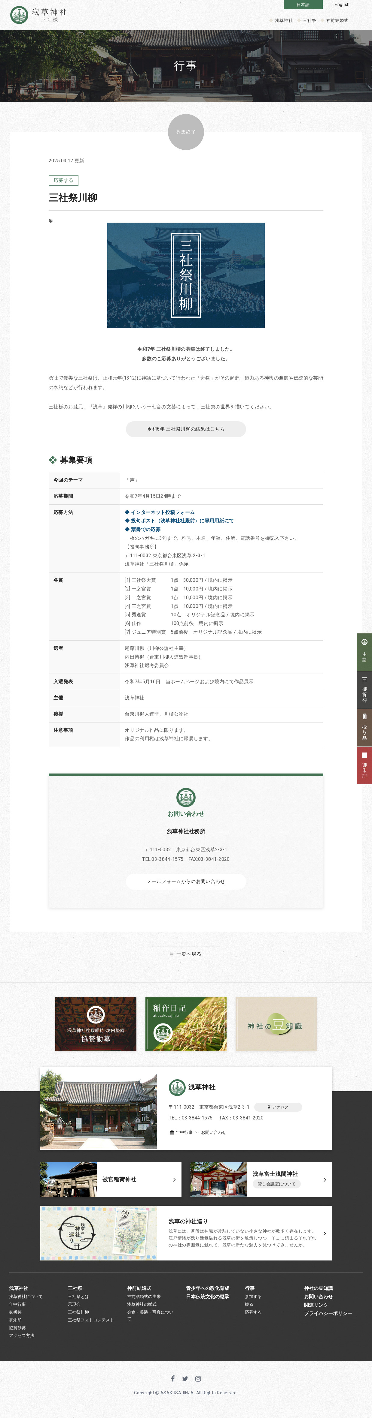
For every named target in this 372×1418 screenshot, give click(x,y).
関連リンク (316, 1309)
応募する (63, 181)
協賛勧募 (17, 1335)
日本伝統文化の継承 (207, 1299)
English (342, 4)
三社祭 (309, 20)
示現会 (74, 1308)
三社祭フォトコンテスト (91, 1326)
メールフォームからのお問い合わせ (186, 884)
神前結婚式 (337, 20)
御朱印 (15, 1326)
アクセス (278, 1108)
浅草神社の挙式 (142, 1308)
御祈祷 (15, 1317)
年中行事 (180, 1133)
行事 (250, 1290)
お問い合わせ (215, 1133)
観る (249, 1308)
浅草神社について (26, 1299)
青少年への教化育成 (207, 1290)
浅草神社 (284, 20)
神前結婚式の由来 (144, 1299)
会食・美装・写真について (150, 1320)
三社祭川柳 (78, 1317)
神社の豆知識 (318, 1290)
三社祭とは (78, 1299)
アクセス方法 (21, 1344)
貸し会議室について (277, 1186)
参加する (253, 1299)
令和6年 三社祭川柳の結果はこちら (186, 430)
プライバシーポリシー (328, 1318)
